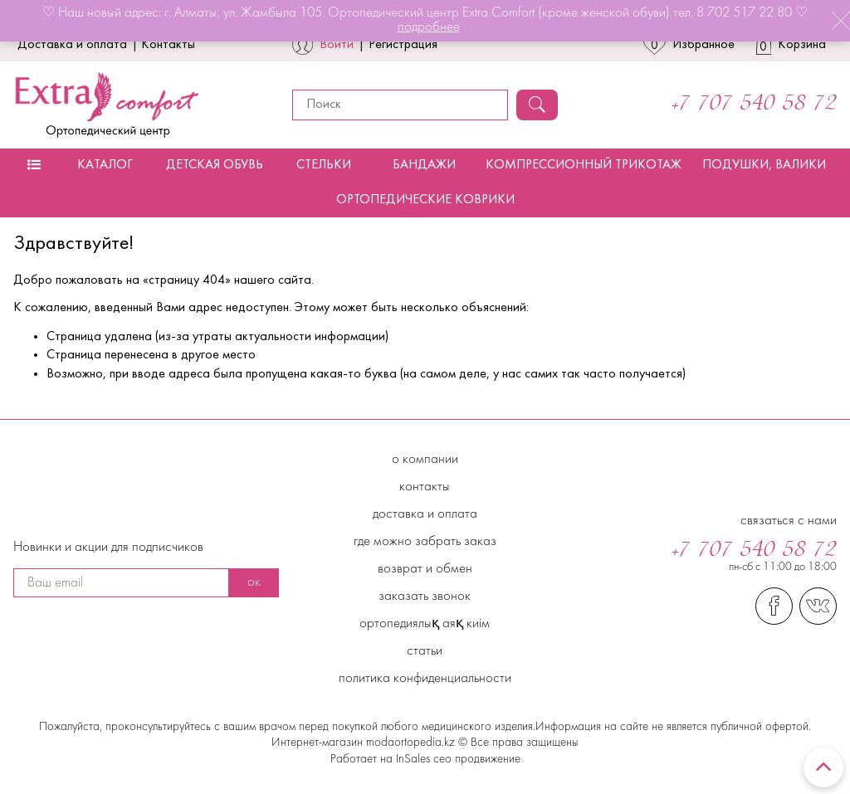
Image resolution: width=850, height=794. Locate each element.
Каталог (105, 165)
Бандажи (424, 165)
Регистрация (403, 44)
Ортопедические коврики (425, 200)
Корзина (791, 44)
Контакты (168, 44)
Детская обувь (214, 165)
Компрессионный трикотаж (583, 165)
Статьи (424, 651)
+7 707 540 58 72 (754, 104)
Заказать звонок (425, 596)
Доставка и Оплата (425, 514)
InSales (413, 759)
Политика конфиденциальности (425, 678)
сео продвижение (475, 759)
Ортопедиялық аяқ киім (424, 624)
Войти (337, 44)
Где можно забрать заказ (425, 541)
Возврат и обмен (425, 569)
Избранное (689, 44)
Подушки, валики (764, 165)
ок (254, 582)
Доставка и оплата (72, 44)
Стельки (323, 165)
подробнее (429, 27)
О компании (425, 459)
